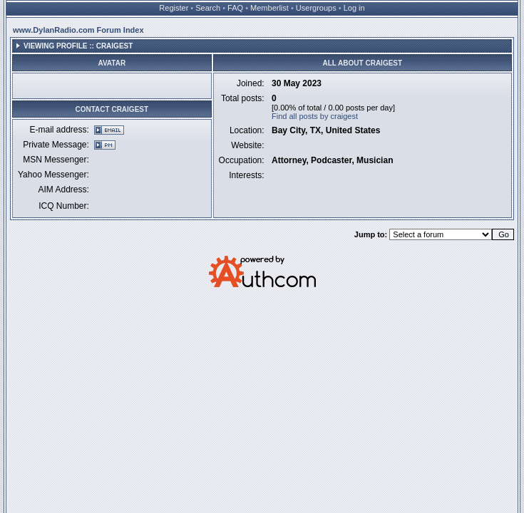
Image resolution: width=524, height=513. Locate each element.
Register (173, 8)
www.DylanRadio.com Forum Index (78, 30)
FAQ (235, 8)
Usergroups (316, 8)
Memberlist (269, 8)
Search (207, 8)
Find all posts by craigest (315, 116)
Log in (354, 8)
